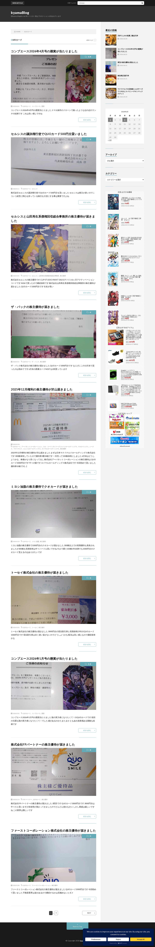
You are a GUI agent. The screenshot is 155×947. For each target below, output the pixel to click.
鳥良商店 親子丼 (123, 76)
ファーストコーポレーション (41, 885)
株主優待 (63, 275)
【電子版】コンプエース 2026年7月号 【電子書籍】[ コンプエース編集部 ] (131, 199)
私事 (89, 57)
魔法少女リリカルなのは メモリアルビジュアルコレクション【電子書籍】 (131, 257)
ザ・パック (35, 361)
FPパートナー (27, 799)
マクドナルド (17, 448)
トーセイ (35, 627)
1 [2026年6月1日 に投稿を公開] (110, 120)
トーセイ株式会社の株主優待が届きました (39, 572)
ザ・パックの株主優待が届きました (35, 307)
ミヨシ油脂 (35, 541)
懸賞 (43, 106)
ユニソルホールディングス (32, 448)
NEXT (89, 913)
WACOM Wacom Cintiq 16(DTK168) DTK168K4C (129, 404)
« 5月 (110, 140)
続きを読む (87, 120)
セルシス (35, 188)
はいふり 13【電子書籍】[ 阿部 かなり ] (131, 219)
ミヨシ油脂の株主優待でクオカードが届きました (44, 486)
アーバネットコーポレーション (32, 446)
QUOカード (27, 106)
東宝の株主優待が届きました (128, 62)
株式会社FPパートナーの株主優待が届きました (43, 744)
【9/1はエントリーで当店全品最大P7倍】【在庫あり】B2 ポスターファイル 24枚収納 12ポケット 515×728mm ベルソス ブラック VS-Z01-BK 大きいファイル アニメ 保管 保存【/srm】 (131, 388)
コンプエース (36, 106)
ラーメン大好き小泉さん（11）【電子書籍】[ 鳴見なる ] (131, 316)
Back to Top (77, 927)
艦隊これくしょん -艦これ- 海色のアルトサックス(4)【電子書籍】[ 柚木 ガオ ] (131, 277)
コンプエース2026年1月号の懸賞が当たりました (44, 658)
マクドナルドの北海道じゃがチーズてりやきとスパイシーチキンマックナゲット (130, 91)
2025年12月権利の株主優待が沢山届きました (42, 389)
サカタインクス (83, 446)
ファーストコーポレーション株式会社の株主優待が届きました (53, 830)
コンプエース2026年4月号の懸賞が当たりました (44, 51)
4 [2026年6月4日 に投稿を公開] (124, 120)
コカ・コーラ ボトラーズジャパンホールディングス (60, 446)
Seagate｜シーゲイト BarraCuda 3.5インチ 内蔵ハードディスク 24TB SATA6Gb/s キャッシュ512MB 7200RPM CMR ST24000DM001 (131, 373)
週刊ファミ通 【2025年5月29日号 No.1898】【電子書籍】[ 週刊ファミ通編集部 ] (131, 239)
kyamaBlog (20, 12)
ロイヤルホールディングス (50, 448)
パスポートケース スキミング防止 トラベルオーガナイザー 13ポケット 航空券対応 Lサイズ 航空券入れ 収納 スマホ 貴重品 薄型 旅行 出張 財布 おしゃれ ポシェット (134, 335)
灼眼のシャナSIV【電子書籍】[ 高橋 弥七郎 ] (131, 296)
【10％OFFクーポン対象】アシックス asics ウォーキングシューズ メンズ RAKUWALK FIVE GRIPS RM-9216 (133, 354)
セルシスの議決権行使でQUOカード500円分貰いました (49, 134)
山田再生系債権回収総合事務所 (49, 275)
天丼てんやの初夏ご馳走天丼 (79, 3)
